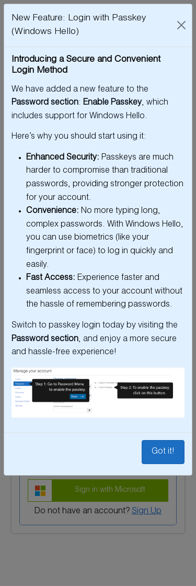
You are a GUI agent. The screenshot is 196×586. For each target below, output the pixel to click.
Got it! (163, 452)
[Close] (181, 25)
